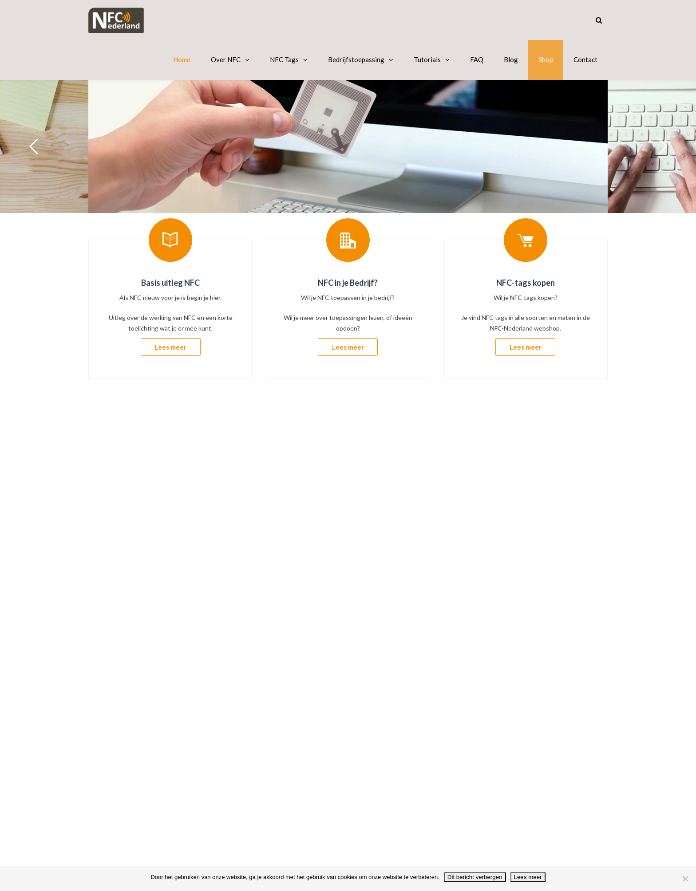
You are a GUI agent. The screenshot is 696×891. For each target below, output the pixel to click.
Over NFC (226, 59)
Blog (511, 59)
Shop (545, 59)
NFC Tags (284, 59)
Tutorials (427, 59)
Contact (585, 59)
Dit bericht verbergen (474, 877)
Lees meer (170, 347)
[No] (684, 878)
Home (181, 59)
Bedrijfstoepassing (356, 59)
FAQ (476, 59)
